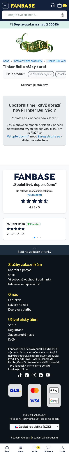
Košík (11, 339)
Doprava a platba (19, 309)
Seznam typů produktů (45, 437)
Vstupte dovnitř (18, 136)
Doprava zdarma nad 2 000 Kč (34, 24)
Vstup (12, 325)
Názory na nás (18, 305)
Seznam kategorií (21, 437)
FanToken (14, 300)
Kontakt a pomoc (19, 270)
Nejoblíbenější (41, 74)
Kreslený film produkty (29, 61)
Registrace (15, 330)
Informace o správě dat (24, 284)
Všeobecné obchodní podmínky (29, 279)
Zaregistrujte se (49, 136)
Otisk (11, 275)
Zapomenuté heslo (21, 334)
